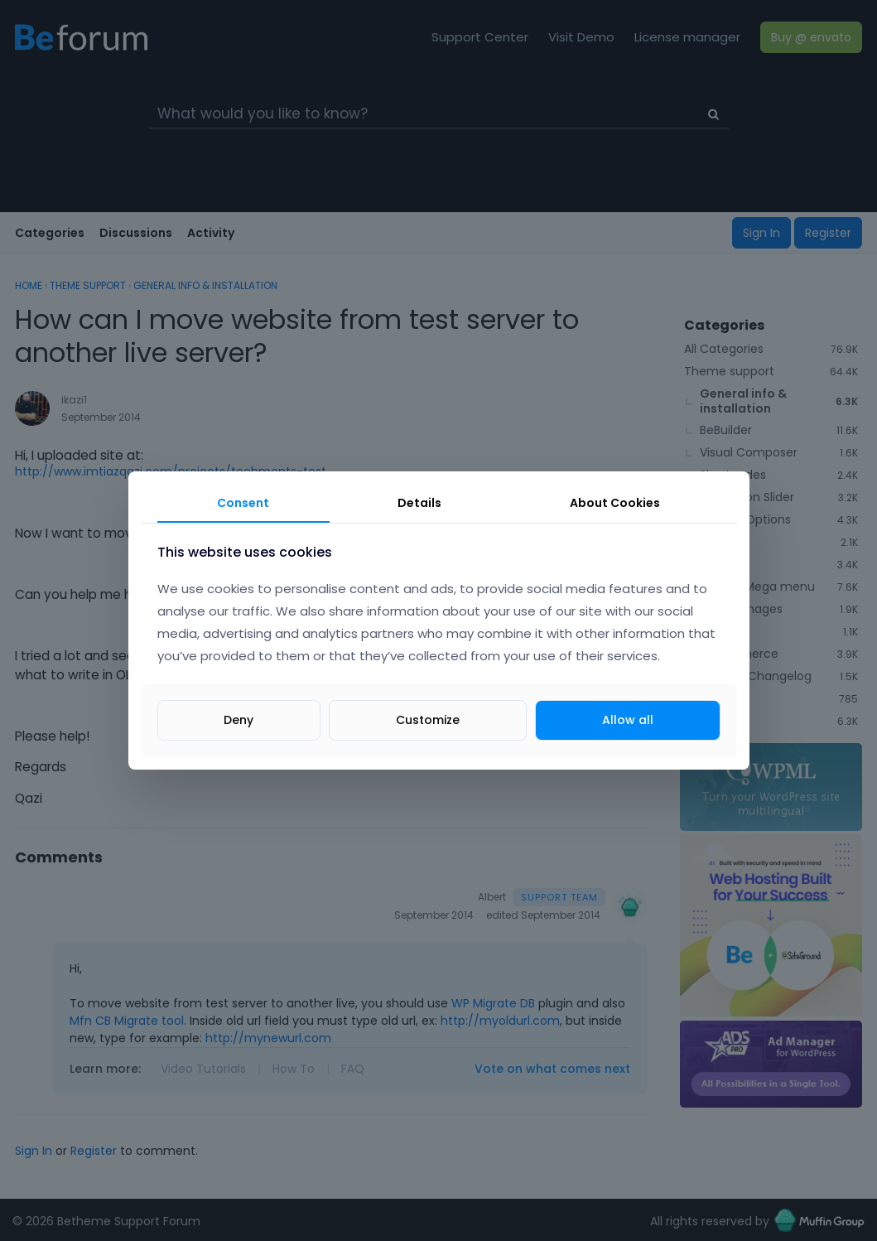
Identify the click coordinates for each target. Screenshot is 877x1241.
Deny (238, 720)
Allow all (627, 720)
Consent (243, 503)
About (615, 503)
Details (419, 503)
